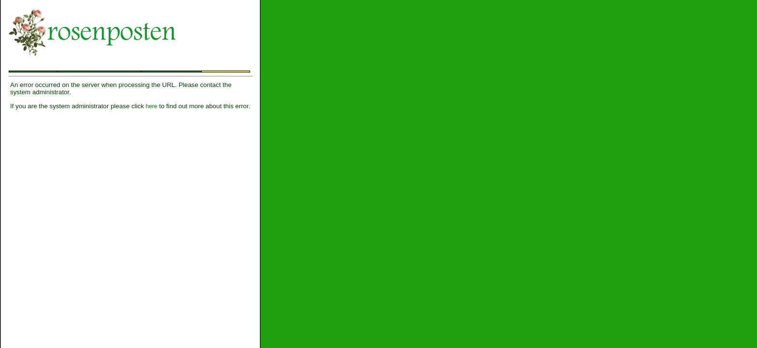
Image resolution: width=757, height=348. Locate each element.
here (151, 106)
